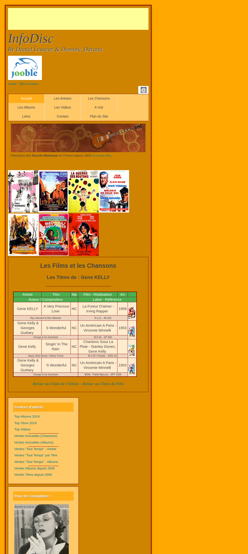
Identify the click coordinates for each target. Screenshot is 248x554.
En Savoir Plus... (102, 155)
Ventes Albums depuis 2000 (34, 468)
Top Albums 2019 (26, 416)
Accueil (26, 98)
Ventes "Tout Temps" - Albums (36, 462)
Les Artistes (62, 98)
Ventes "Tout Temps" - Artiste (35, 449)
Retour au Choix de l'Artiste (56, 383)
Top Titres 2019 (25, 423)
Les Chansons (99, 98)
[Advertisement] (96, 19)
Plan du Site (99, 116)
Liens (26, 116)
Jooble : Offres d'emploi (23, 84)
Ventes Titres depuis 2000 (33, 474)
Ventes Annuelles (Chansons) (35, 436)
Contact (62, 116)
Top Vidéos (22, 429)
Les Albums (26, 107)
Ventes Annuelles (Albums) (34, 442)
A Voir (98, 107)
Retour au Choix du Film (103, 383)
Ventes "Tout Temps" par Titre (35, 455)
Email (144, 90)
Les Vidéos (62, 107)
